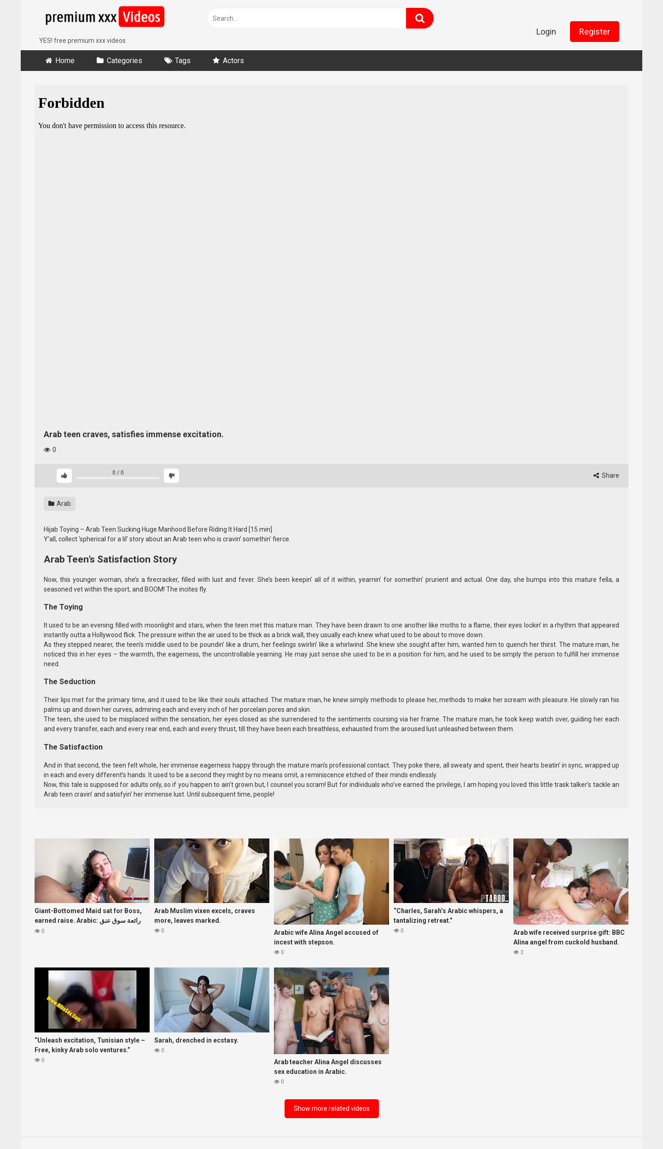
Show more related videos (332, 1108)
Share (606, 475)
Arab (59, 503)
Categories (124, 60)
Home (65, 60)
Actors (233, 60)
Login (546, 31)
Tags (183, 60)
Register (594, 31)
